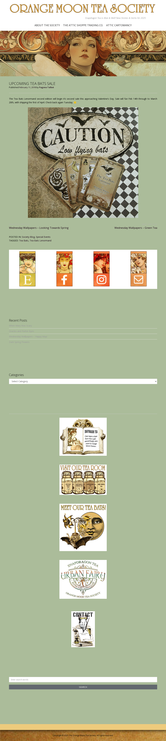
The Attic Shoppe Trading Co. (83, 25)
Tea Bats (23, 240)
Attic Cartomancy (119, 25)
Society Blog (28, 236)
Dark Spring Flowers (19, 342)
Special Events (43, 236)
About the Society (47, 25)
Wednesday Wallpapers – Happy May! (28, 336)
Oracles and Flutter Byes (21, 331)
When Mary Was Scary (20, 325)
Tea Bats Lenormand (40, 240)
